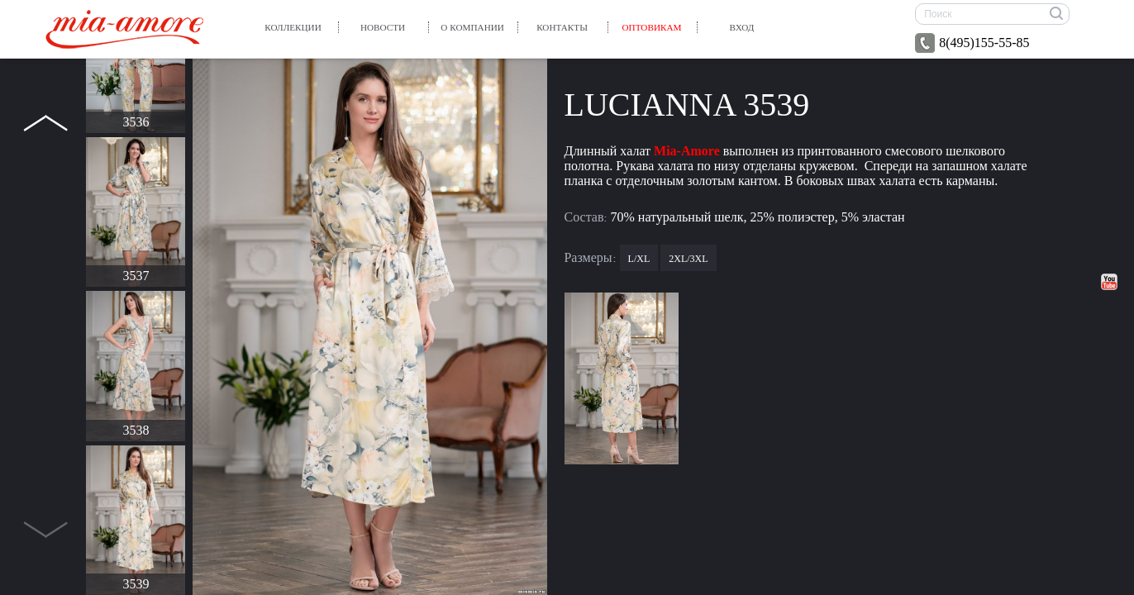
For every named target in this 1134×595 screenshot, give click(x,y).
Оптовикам (652, 27)
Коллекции (292, 27)
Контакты (562, 27)
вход (742, 27)
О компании (472, 27)
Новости (382, 27)
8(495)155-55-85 (972, 43)
